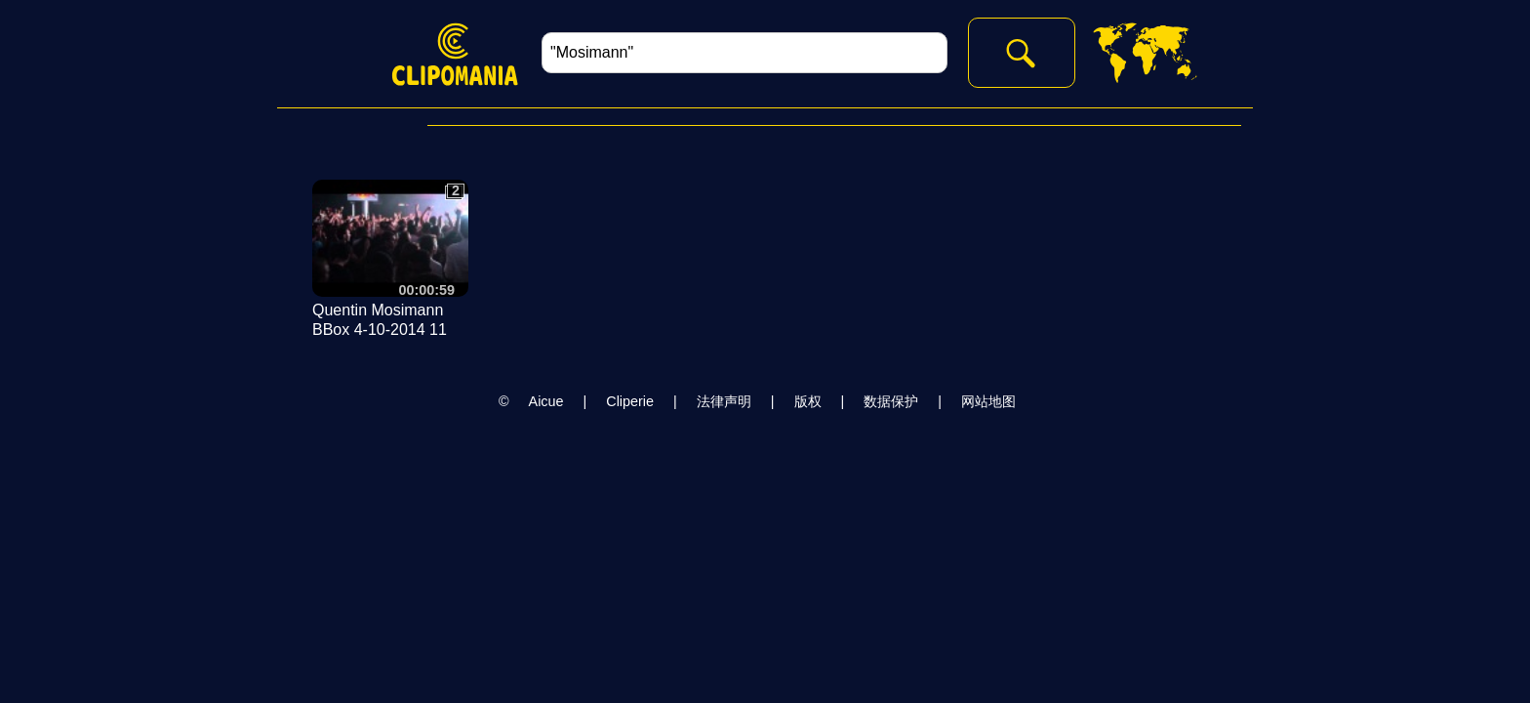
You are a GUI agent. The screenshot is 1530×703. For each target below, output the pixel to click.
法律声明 (724, 401)
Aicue (546, 401)
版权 (808, 401)
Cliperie (630, 401)
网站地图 (988, 401)
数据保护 (891, 401)
